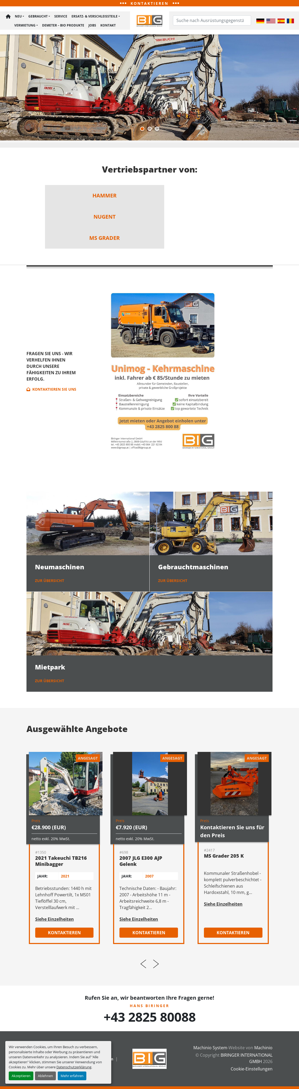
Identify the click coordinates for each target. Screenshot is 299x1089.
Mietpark (50, 668)
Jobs (92, 25)
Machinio (263, 1048)
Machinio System (210, 1048)
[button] (19, 17)
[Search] (212, 21)
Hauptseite (8, 17)
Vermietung (24, 25)
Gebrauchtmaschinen (193, 567)
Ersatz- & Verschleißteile (95, 17)
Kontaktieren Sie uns (51, 390)
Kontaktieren (64, 934)
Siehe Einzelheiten (54, 920)
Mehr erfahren (72, 1075)
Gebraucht (38, 17)
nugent (104, 217)
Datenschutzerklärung (73, 1067)
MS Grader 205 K (224, 857)
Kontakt (108, 25)
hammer (104, 196)
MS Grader (104, 239)
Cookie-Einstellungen (252, 1069)
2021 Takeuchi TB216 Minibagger (61, 862)
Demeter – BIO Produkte (63, 25)
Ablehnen (45, 1075)
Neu (18, 17)
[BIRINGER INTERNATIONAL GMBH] (149, 1058)
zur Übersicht (49, 581)
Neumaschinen (59, 567)
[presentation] (143, 965)
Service (60, 17)
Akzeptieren (21, 1075)
